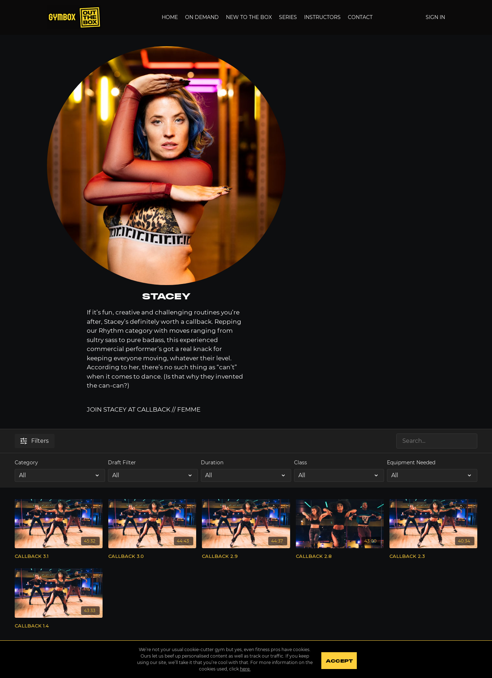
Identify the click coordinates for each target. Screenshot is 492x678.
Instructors (322, 17)
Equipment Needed (411, 462)
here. (243, 669)
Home (170, 17)
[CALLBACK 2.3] (433, 556)
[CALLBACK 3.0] (152, 556)
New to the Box (249, 17)
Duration (212, 462)
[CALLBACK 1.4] (59, 626)
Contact (360, 17)
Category (26, 462)
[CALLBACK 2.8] (340, 556)
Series (288, 17)
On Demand (202, 17)
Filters (34, 440)
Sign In (435, 17)
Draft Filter (122, 462)
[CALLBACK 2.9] (246, 556)
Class (300, 462)
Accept (341, 660)
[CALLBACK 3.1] (59, 556)
